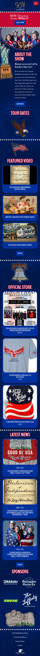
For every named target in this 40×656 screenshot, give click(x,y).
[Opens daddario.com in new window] (10, 582)
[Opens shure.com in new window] (10, 601)
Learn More (20, 104)
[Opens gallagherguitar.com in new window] (29, 582)
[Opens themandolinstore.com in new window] (29, 599)
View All (20, 253)
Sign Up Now (20, 22)
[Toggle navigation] (36, 3)
